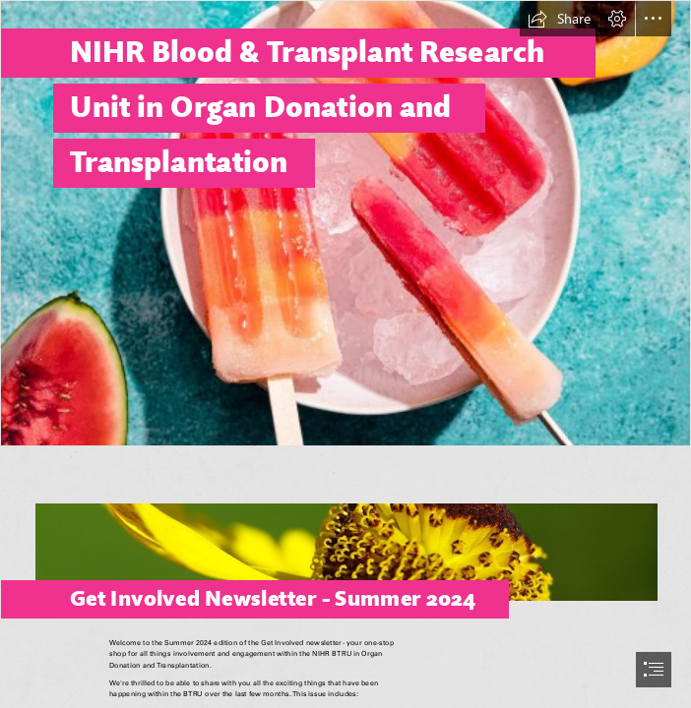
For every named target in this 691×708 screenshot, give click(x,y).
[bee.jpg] (345, 537)
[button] (559, 18)
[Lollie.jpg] (345, 223)
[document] (345, 354)
